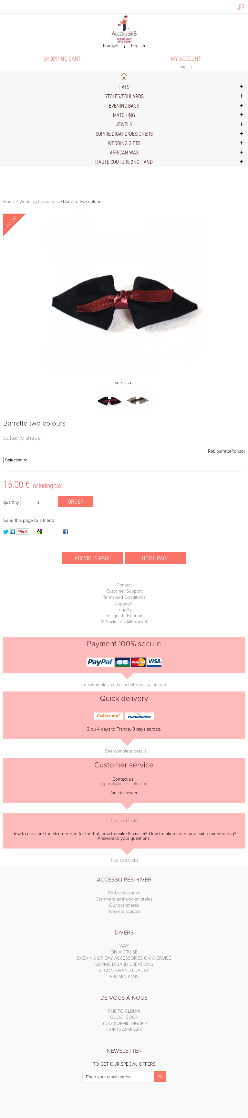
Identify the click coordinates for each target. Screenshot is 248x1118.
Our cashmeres (124, 905)
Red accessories (124, 893)
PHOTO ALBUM (124, 1011)
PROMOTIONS (124, 977)
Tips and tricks (124, 820)
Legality (124, 609)
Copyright (124, 603)
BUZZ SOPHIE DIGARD (124, 1023)
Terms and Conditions (124, 597)
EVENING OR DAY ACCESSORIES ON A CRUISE (124, 958)
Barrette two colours (34, 423)
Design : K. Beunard (124, 616)
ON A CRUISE (124, 952)
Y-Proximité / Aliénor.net (124, 622)
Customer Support (124, 591)
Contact (124, 585)
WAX (124, 946)
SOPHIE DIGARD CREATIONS (124, 964)
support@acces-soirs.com (124, 784)
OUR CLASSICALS (124, 1030)
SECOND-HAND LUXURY (124, 970)
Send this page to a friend (28, 520)
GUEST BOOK (124, 1017)
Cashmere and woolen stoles (124, 899)
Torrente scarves (124, 911)
